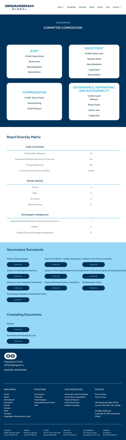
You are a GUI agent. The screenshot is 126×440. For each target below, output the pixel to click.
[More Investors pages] (120, 7)
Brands (7, 405)
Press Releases (40, 400)
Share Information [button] (72, 402)
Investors (7, 413)
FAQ (36, 405)
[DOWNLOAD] (18, 264)
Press (6, 411)
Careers (7, 408)
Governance (39, 394)
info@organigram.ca (14, 365)
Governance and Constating (76, 394)
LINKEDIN (8, 370)
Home (6, 394)
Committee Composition (75, 397)
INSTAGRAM (20, 370)
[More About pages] (63, 7)
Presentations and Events (44, 402)
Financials (38, 397)
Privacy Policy (101, 394)
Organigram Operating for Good (17, 416)
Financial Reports (72, 400)
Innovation (8, 402)
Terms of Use (100, 397)
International (9, 400)
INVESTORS (40, 389)
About (6, 397)
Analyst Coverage (72, 405)
